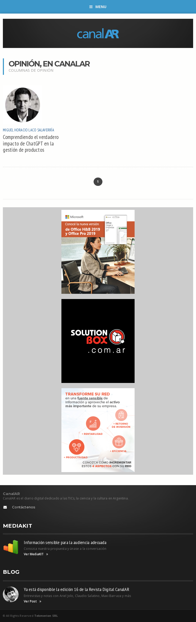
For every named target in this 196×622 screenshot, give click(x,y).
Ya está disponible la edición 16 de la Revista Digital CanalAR (76, 589)
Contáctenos (23, 507)
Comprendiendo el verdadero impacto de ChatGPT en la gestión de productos (31, 143)
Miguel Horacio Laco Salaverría (28, 129)
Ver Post (32, 601)
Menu (97, 6)
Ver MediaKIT (36, 554)
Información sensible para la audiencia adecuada (65, 542)
